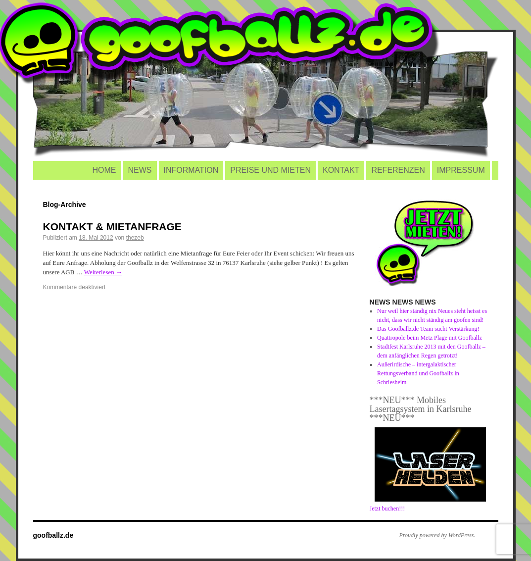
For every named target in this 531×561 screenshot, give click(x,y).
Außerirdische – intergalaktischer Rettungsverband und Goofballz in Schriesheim (418, 373)
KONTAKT (341, 170)
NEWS (140, 170)
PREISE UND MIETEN (270, 170)
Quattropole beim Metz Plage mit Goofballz (429, 337)
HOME (104, 170)
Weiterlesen (103, 272)
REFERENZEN (398, 170)
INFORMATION (191, 170)
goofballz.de (53, 535)
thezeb (135, 237)
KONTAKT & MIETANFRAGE (112, 226)
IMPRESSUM (461, 170)
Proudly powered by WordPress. (437, 535)
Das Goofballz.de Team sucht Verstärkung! (428, 328)
